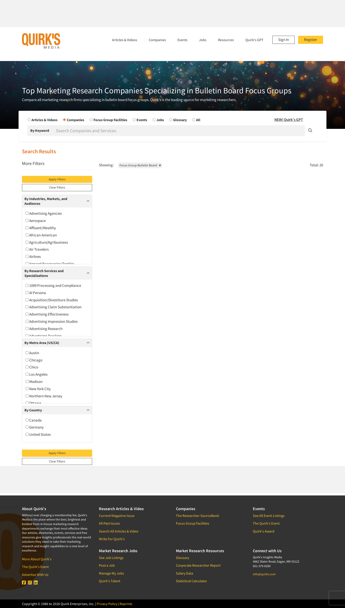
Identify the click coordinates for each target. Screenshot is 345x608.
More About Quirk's (37, 559)
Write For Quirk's (112, 539)
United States (38, 434)
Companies (157, 40)
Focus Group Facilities (192, 523)
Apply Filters (57, 179)
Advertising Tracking (44, 335)
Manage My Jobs (111, 573)
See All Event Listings (269, 515)
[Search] (180, 130)
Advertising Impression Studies (52, 321)
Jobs (202, 40)
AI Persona (36, 292)
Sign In (283, 39)
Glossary (182, 557)
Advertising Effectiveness (47, 314)
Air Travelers (37, 249)
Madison (34, 381)
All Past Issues (109, 523)
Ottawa (33, 403)
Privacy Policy (107, 603)
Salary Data (184, 573)
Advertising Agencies (44, 213)
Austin (32, 352)
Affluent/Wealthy (41, 227)
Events (182, 40)
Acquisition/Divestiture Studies (52, 299)
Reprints (126, 603)
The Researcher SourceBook (197, 515)
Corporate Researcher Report (198, 565)
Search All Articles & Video (118, 531)
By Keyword (39, 130)
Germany (35, 427)
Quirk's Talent (109, 581)
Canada (34, 420)
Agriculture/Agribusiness (47, 242)
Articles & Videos (124, 40)
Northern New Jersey (44, 396)
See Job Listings (111, 557)
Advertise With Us (35, 574)
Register (310, 39)
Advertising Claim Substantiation (53, 306)
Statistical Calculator (191, 581)
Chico (32, 367)
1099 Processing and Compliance (53, 285)
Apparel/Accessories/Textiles (50, 263)
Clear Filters (57, 187)
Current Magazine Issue (116, 515)
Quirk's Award (263, 531)
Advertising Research (44, 328)
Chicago (34, 360)
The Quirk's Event (35, 566)
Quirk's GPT (254, 40)
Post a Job (107, 565)
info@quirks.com (264, 574)
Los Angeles (37, 374)
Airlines (33, 256)
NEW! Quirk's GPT (288, 119)
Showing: (106, 165)
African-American (41, 235)
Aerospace (36, 220)
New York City (38, 388)
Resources (226, 40)
